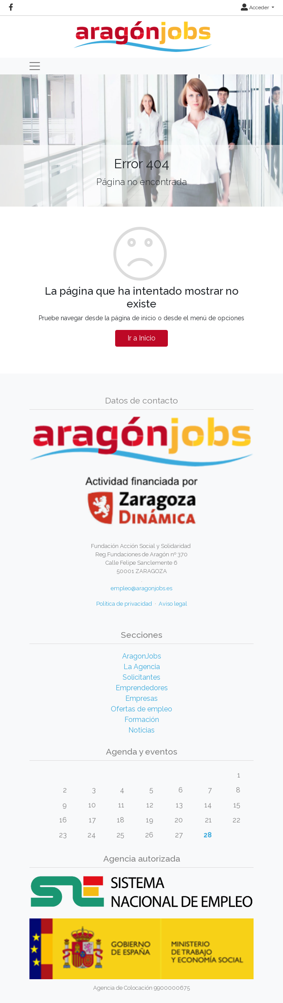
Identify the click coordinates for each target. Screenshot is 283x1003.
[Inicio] (141, 33)
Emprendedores (142, 688)
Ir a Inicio (141, 338)
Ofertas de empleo (141, 709)
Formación (141, 719)
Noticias (141, 730)
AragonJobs (141, 656)
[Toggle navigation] (35, 66)
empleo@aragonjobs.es (141, 588)
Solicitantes (141, 677)
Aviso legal (173, 603)
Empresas (141, 698)
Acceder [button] (255, 7)
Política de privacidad (124, 603)
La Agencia (141, 666)
